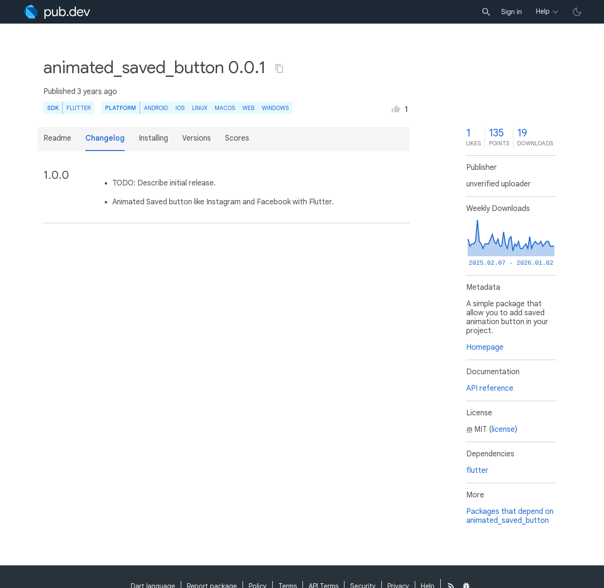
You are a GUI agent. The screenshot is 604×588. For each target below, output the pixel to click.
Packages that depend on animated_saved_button (510, 516)
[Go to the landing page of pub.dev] (57, 12)
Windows (275, 107)
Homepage (484, 347)
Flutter (79, 107)
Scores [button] (237, 138)
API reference (489, 388)
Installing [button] (153, 138)
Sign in (511, 12)
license (503, 429)
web (248, 107)
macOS (225, 107)
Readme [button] (57, 138)
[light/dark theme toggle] (577, 11)
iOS (180, 107)
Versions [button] (196, 138)
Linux (199, 107)
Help (543, 11)
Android (156, 107)
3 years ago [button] (97, 91)
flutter (477, 470)
